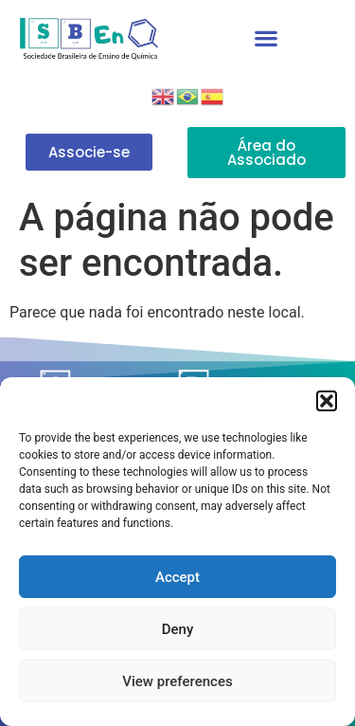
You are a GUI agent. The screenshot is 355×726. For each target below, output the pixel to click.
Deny (178, 629)
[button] (326, 400)
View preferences (177, 681)
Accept (177, 577)
